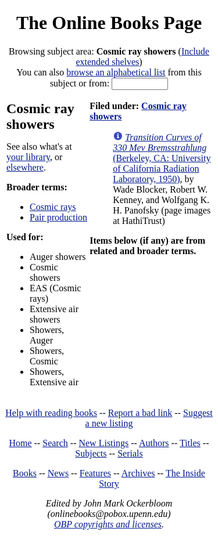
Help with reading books (51, 413)
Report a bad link (140, 413)
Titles (190, 443)
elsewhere (25, 167)
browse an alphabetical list (115, 72)
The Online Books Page (109, 22)
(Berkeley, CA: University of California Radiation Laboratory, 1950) (161, 158)
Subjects (90, 453)
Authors (154, 443)
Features (95, 473)
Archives (138, 473)
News (58, 473)
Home (20, 443)
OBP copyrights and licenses (108, 524)
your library (28, 157)
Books (25, 473)
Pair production (58, 217)
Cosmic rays (53, 207)
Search (55, 443)
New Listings (103, 443)
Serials (130, 453)
